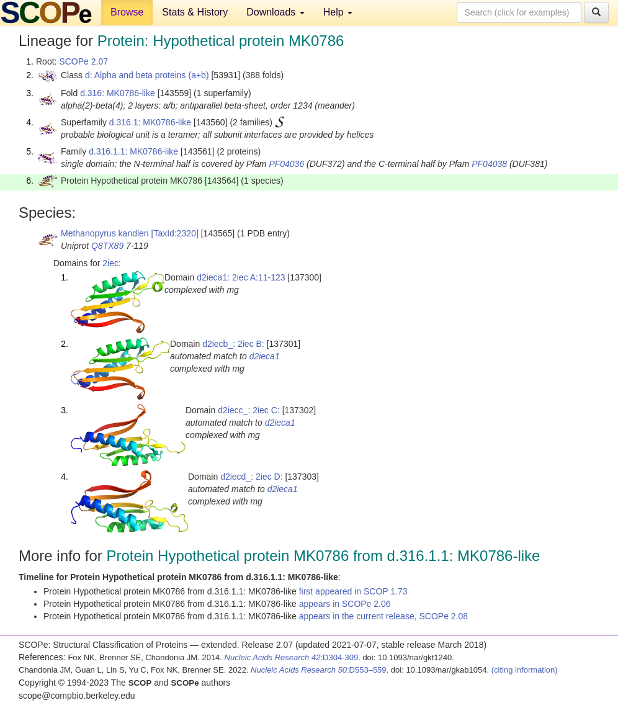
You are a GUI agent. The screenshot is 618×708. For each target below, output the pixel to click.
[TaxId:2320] (175, 233)
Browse (126, 12)
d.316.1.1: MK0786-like (133, 151)
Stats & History (195, 12)
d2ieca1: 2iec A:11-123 (241, 277)
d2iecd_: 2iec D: (251, 477)
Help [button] (337, 12)
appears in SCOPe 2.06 (345, 604)
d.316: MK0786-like (117, 93)
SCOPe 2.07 (83, 61)
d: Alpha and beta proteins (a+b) (147, 75)
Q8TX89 (107, 246)
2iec (110, 263)
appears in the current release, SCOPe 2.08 (383, 616)
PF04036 (286, 164)
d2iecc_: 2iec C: (249, 410)
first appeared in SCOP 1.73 (353, 591)
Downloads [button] (275, 12)
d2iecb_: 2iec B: (233, 344)
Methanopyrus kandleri (105, 233)
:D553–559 (319, 669)
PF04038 (489, 164)
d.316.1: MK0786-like (150, 122)
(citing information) (524, 669)
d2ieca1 (264, 356)
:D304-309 (292, 657)
